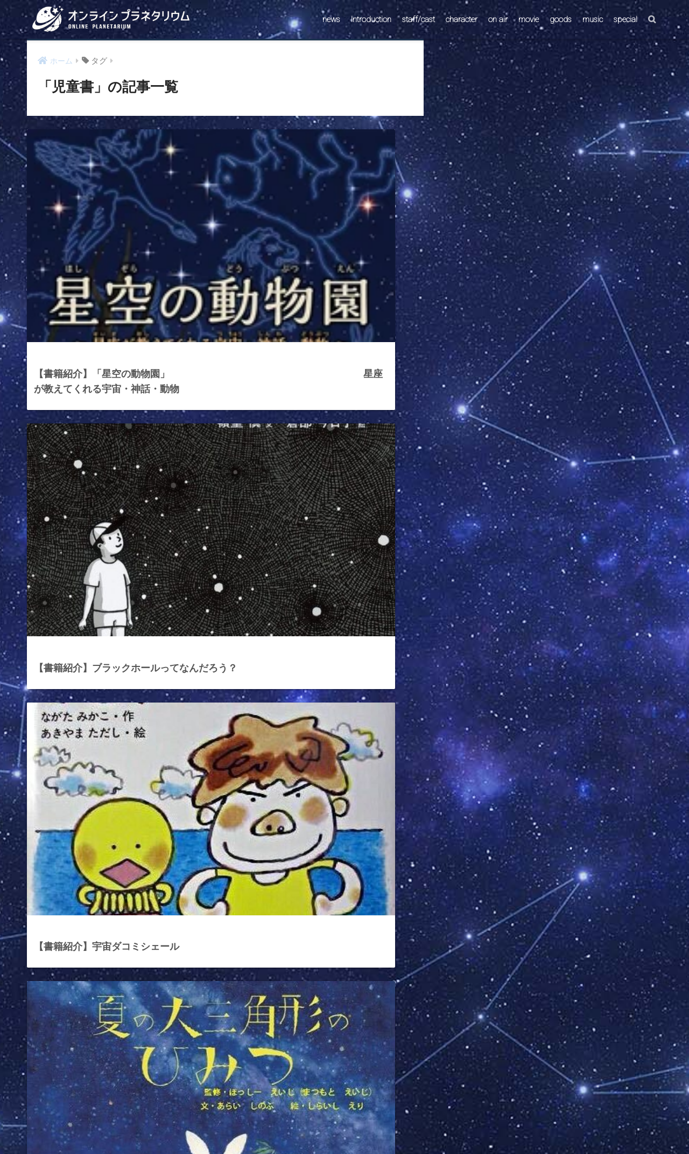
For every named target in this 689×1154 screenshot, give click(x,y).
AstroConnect (351, 1125)
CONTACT (303, 1125)
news (331, 19)
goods (561, 19)
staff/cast (418, 19)
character (461, 19)
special (625, 19)
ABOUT (396, 1125)
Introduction (371, 19)
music (592, 19)
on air (498, 19)
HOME (344, 1102)
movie (528, 19)
